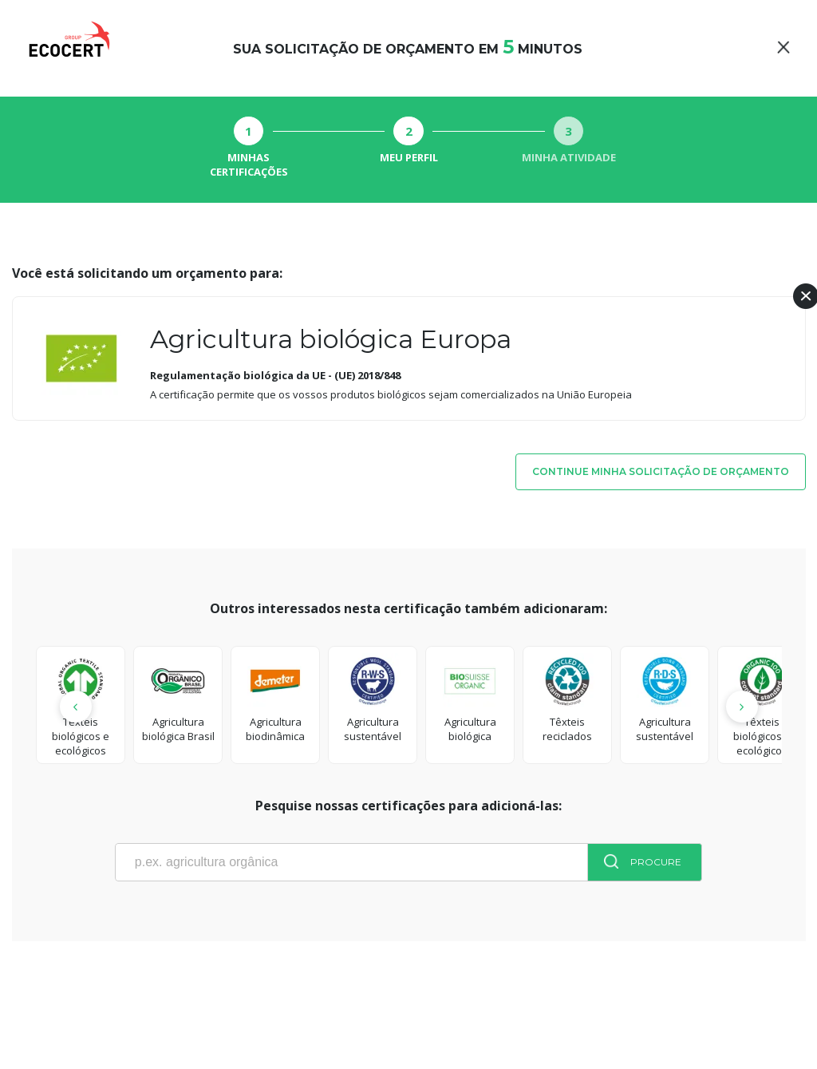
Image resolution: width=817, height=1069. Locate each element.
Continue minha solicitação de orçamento (660, 471)
